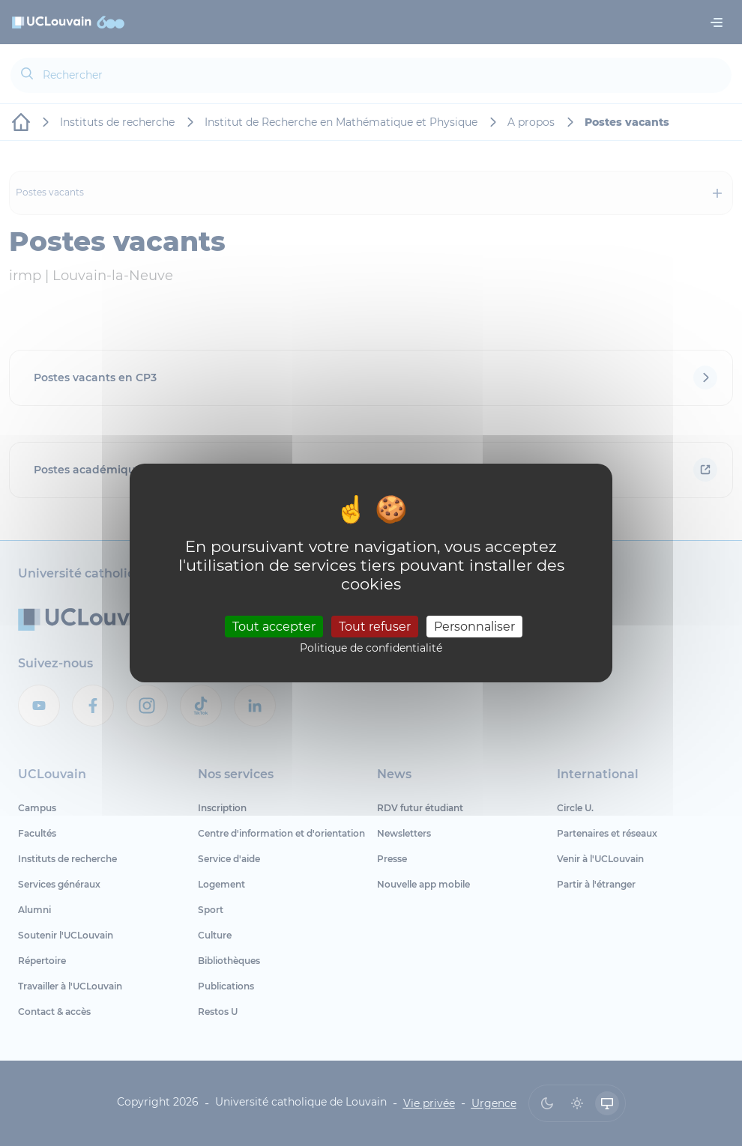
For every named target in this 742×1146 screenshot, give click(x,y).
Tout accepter (274, 626)
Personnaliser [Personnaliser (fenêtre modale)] (474, 626)
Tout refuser (375, 626)
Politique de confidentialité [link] (371, 648)
